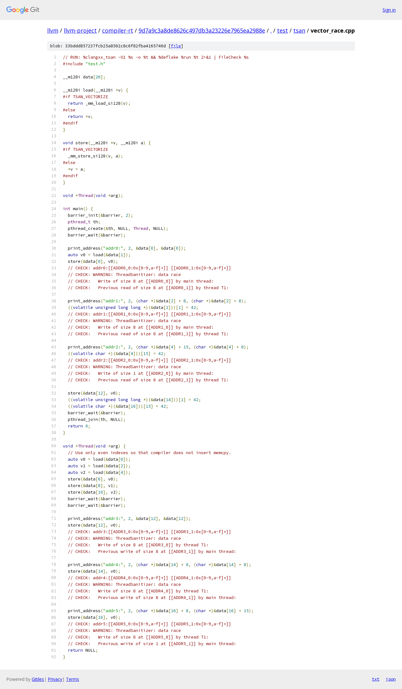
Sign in (389, 10)
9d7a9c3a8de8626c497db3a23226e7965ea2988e (202, 30)
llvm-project (80, 30)
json (391, 679)
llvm (52, 30)
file (176, 46)
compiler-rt (117, 30)
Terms (72, 679)
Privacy (55, 679)
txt (375, 679)
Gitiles (38, 679)
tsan (299, 30)
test (282, 30)
